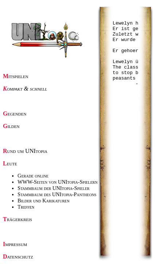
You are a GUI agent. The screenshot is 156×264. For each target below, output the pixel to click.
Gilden (11, 126)
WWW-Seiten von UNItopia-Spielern (58, 182)
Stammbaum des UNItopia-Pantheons (57, 194)
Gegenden (14, 113)
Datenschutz (18, 256)
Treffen (26, 207)
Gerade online (33, 176)
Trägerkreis (17, 219)
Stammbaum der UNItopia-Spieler (54, 188)
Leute (10, 163)
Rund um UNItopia (25, 151)
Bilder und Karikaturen (43, 200)
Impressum (15, 244)
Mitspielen (15, 76)
